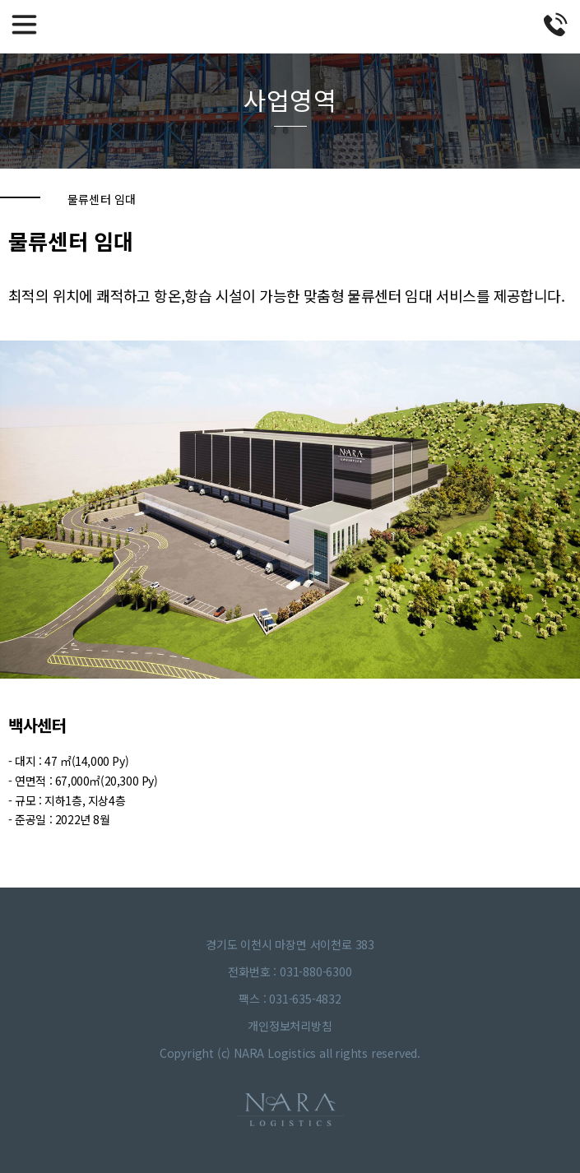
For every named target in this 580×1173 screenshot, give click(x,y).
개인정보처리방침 (290, 1026)
